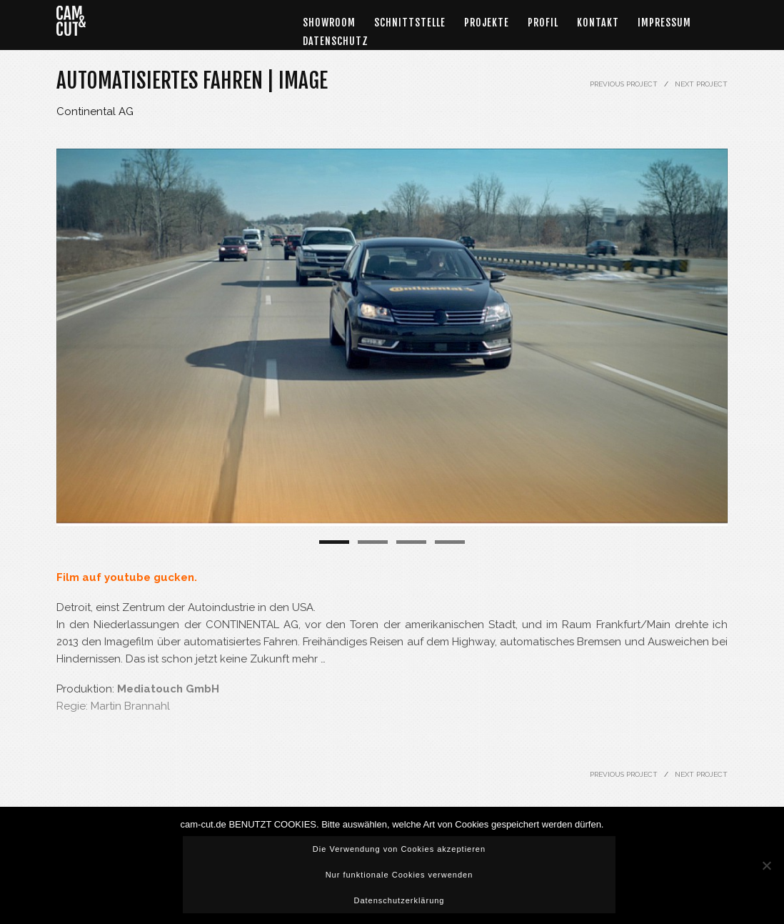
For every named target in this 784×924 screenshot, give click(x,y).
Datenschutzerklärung (398, 900)
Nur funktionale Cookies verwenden (399, 874)
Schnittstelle (410, 22)
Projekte (486, 22)
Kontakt (598, 22)
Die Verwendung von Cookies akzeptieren (399, 849)
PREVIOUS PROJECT (624, 84)
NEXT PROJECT (701, 84)
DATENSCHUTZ (335, 41)
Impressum (664, 22)
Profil (543, 22)
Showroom (329, 22)
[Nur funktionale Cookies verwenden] (766, 865)
